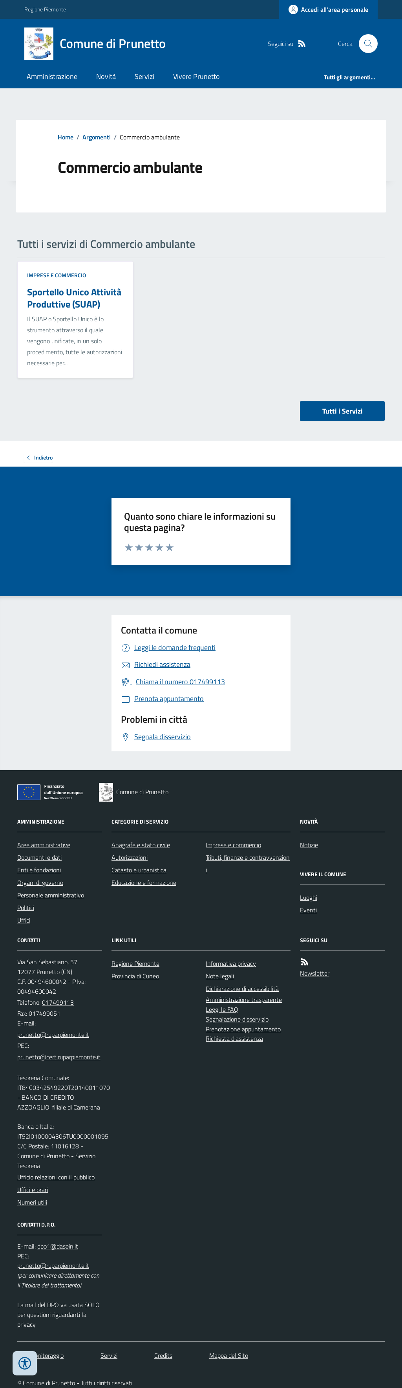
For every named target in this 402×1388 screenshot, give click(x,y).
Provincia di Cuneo (135, 976)
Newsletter (314, 973)
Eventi (308, 910)
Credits (163, 1355)
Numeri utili (32, 1202)
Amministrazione (52, 76)
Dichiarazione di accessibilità (242, 988)
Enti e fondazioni (39, 870)
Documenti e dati (39, 857)
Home (65, 137)
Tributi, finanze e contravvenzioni (248, 864)
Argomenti (96, 137)
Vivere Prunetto (196, 76)
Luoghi (308, 897)
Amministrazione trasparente (244, 999)
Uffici (23, 920)
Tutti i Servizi (342, 411)
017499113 (58, 1002)
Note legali (220, 976)
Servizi (144, 76)
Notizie (309, 845)
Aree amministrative (43, 845)
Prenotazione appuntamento (243, 1029)
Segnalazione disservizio (237, 1019)
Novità (106, 76)
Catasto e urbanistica (138, 870)
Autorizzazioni (129, 857)
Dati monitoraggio (40, 1355)
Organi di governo (40, 882)
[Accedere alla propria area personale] (328, 9)
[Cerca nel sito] (365, 43)
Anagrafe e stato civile (140, 845)
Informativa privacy (231, 963)
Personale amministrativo (50, 895)
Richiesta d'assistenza (234, 1038)
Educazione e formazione (143, 882)
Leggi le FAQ (222, 1009)
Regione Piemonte (45, 9)
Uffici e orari (32, 1189)
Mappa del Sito (228, 1355)
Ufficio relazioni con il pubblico (56, 1177)
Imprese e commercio (56, 275)
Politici (25, 907)
